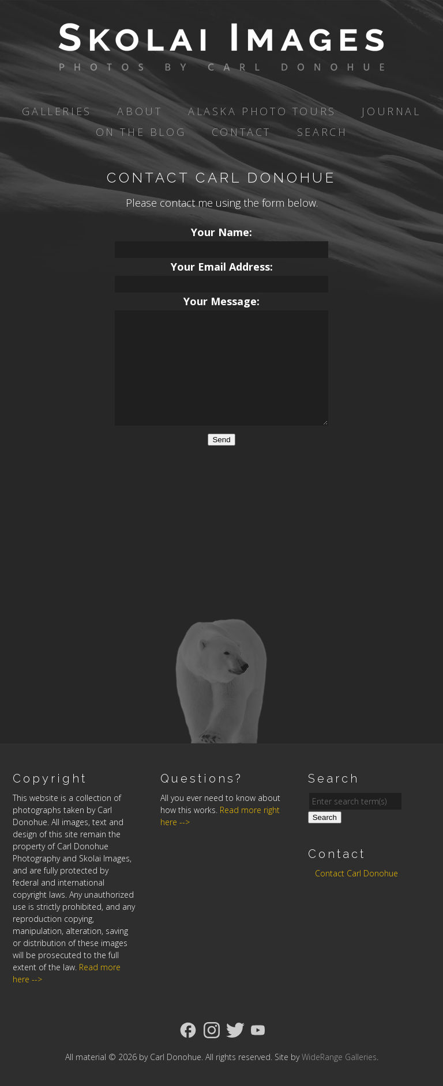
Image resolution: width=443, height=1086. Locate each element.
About (139, 111)
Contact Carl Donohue (356, 873)
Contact (241, 132)
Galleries (56, 111)
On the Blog (141, 132)
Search (322, 132)
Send (221, 439)
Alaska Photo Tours (262, 111)
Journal (391, 111)
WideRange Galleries (339, 1056)
